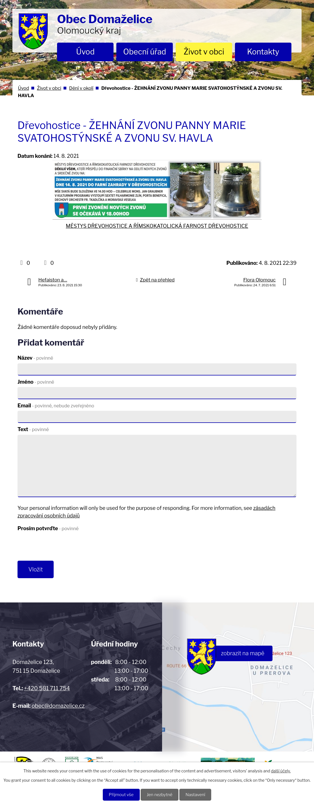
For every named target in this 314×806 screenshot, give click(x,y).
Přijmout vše (119, 794)
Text (33, 429)
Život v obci (204, 51)
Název (35, 358)
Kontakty (263, 51)
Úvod (85, 51)
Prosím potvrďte (48, 528)
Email (56, 406)
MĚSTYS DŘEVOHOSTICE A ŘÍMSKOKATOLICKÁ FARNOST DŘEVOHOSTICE (157, 226)
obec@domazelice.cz (58, 706)
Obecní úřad (144, 51)
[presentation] (60, 547)
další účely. (281, 770)
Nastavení (197, 794)
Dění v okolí (81, 88)
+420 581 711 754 (47, 688)
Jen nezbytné (160, 794)
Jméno (36, 382)
